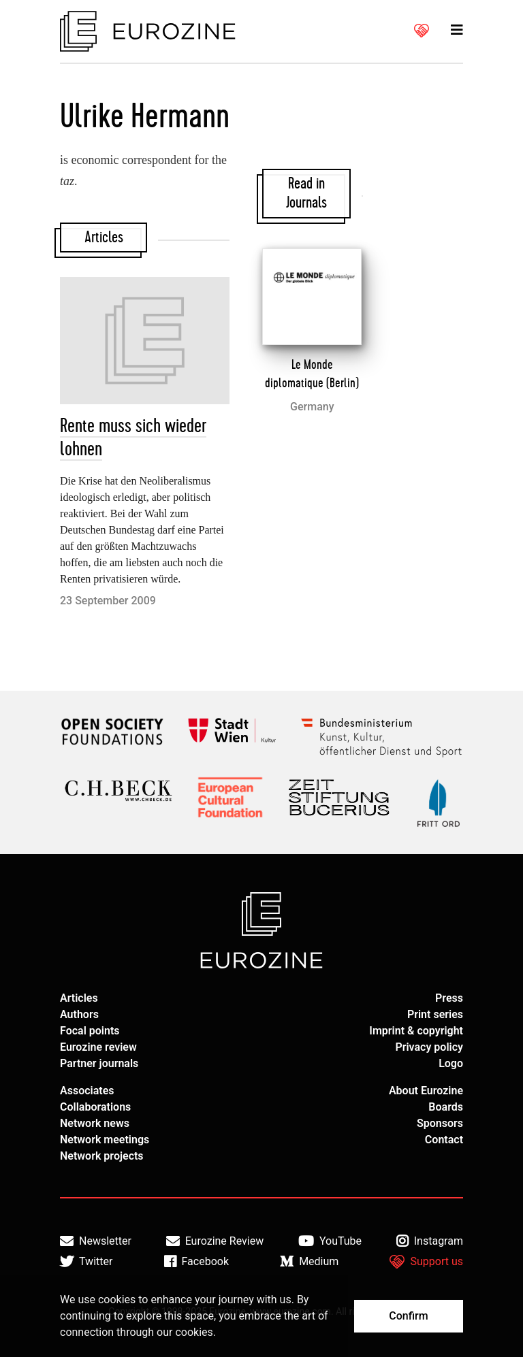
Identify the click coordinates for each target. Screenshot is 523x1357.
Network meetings (104, 1139)
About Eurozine (426, 1090)
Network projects (102, 1155)
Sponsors (440, 1123)
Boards (445, 1106)
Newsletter (95, 1241)
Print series (435, 1014)
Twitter (86, 1262)
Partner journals (99, 1063)
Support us (426, 1261)
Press (449, 998)
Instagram (429, 1241)
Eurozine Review (215, 1241)
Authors (79, 1014)
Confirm (408, 1315)
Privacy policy (429, 1047)
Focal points (90, 1030)
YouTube (330, 1241)
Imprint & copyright (416, 1030)
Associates (87, 1090)
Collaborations (95, 1106)
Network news (94, 1123)
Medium (309, 1262)
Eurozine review (98, 1047)
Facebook (196, 1262)
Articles (79, 998)
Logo (451, 1063)
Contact (444, 1139)
